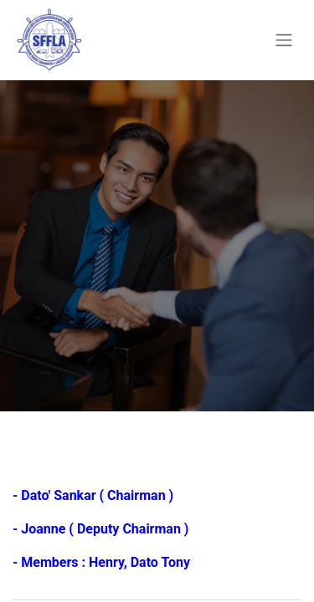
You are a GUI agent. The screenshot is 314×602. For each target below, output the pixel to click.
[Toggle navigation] (283, 41)
